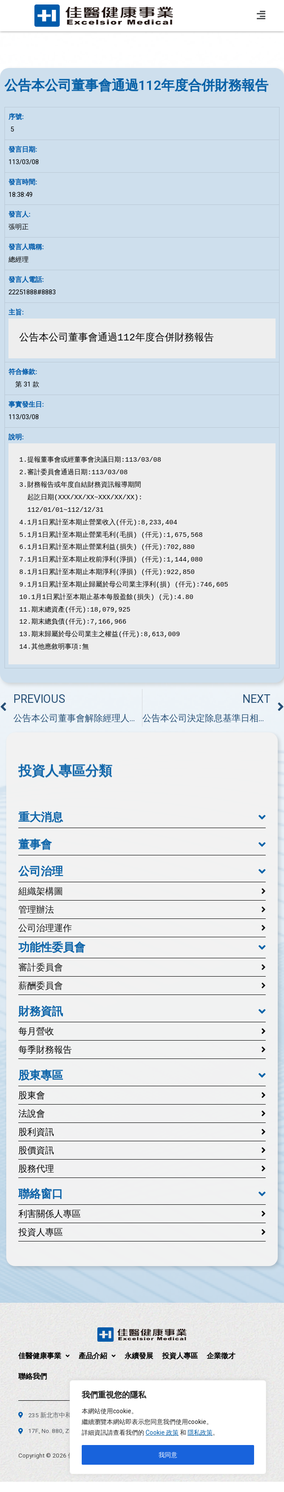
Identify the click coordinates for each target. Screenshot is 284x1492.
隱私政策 (200, 1432)
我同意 (168, 1454)
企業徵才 (221, 1356)
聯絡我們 (32, 1376)
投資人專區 (180, 1356)
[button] (142, 817)
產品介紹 (97, 1356)
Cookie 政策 (162, 1432)
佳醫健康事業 (44, 1356)
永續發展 (139, 1356)
